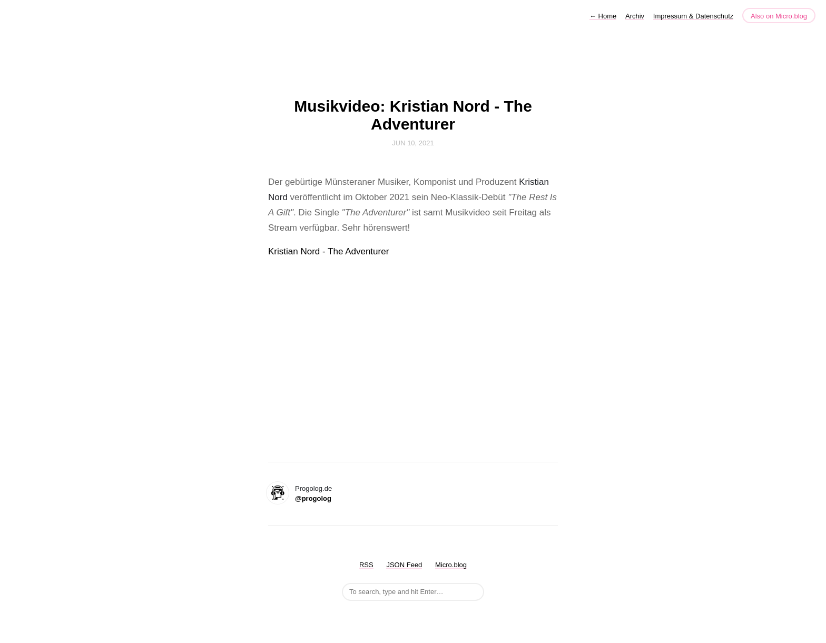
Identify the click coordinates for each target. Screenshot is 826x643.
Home (602, 16)
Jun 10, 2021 (413, 143)
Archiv (634, 16)
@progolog (313, 498)
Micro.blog (451, 565)
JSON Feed (404, 565)
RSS (366, 565)
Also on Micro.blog (779, 16)
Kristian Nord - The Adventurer (328, 251)
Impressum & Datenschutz (693, 16)
